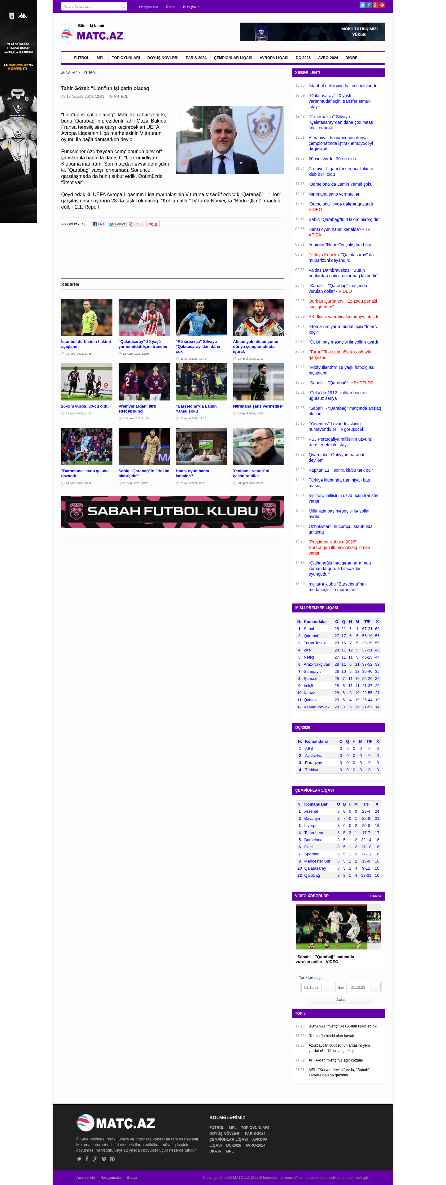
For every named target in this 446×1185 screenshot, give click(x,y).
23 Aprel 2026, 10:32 (79, 483)
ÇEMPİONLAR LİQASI (233, 58)
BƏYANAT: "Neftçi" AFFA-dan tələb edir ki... (345, 1026)
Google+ (375, 5)
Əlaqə (170, 7)
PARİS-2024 (196, 58)
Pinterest (382, 5)
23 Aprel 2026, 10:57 (251, 413)
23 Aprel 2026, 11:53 (79, 413)
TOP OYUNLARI (126, 58)
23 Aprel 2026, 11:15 (193, 418)
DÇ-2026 (303, 58)
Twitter (362, 5)
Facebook (369, 5)
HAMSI (375, 896)
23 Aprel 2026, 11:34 (136, 418)
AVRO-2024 (328, 58)
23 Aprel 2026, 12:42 (193, 358)
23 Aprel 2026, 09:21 (251, 483)
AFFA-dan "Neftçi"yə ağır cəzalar (336, 1060)
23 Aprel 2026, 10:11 (136, 483)
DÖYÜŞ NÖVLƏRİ (162, 58)
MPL (100, 58)
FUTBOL (82, 58)
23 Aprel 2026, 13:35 (79, 353)
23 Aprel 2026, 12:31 (251, 358)
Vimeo (104, 1158)
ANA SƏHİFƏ (70, 73)
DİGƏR (352, 58)
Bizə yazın (191, 7)
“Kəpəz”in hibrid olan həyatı (331, 1036)
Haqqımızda (149, 7)
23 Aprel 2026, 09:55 (193, 483)
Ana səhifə (85, 1177)
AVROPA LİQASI (274, 58)
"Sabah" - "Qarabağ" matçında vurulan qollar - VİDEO (325, 959)
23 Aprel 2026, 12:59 (136, 353)
